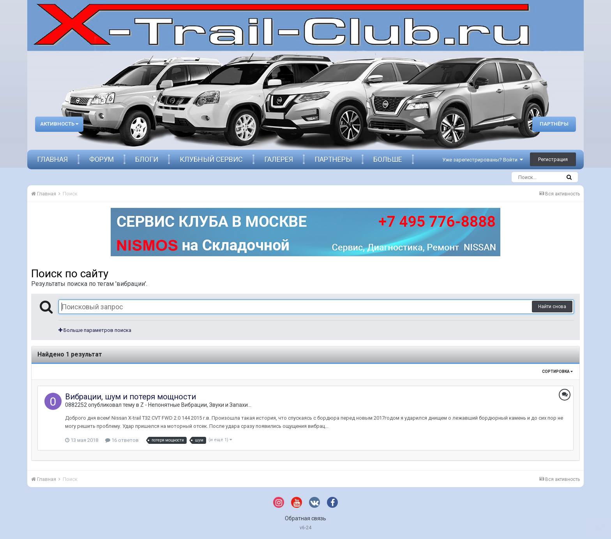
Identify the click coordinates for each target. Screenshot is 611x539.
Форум (101, 159)
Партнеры (333, 159)
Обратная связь (305, 518)
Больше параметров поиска (94, 330)
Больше (387, 159)
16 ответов (122, 440)
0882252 (76, 405)
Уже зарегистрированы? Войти (482, 160)
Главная (52, 159)
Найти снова (552, 306)
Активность (59, 124)
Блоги (146, 159)
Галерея (278, 159)
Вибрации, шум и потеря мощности (130, 396)
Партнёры (554, 124)
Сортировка (557, 371)
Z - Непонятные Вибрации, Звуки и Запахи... (195, 405)
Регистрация (553, 159)
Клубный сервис (211, 159)
